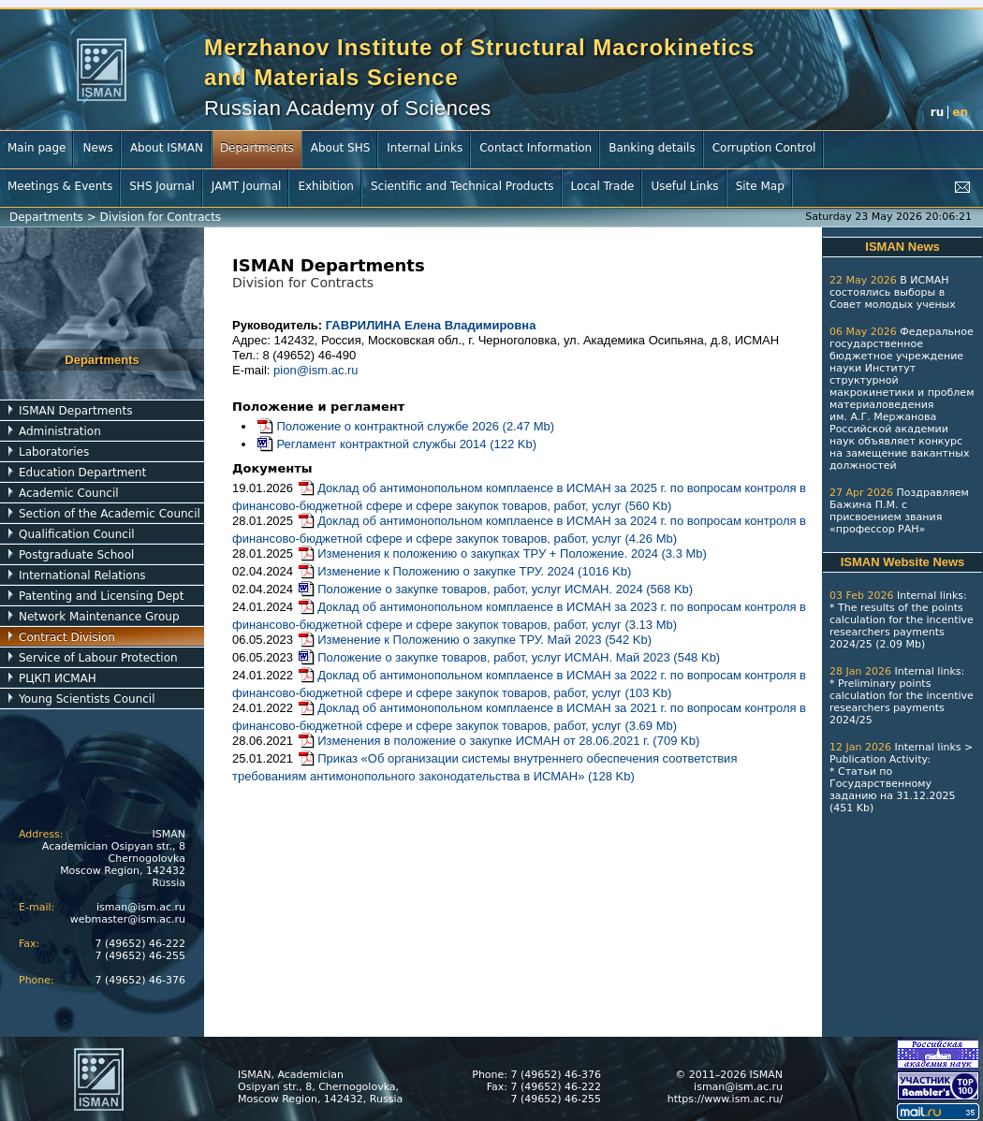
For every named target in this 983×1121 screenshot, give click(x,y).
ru (937, 112)
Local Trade (603, 186)
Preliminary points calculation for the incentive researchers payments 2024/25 (901, 701)
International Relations (82, 575)
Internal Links (424, 147)
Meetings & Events (59, 186)
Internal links (930, 596)
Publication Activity (878, 759)
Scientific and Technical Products (462, 186)
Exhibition (326, 186)
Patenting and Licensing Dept (101, 596)
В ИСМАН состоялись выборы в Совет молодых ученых (892, 292)
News (97, 147)
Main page (36, 147)
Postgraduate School (76, 554)
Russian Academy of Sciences (348, 108)
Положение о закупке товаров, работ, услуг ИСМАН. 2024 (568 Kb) (495, 589)
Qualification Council (77, 534)
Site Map (760, 186)
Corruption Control (764, 147)
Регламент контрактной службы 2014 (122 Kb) (396, 444)
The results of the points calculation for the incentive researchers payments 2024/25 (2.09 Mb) (901, 626)
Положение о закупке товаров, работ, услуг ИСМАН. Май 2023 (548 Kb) (508, 657)
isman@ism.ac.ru (140, 907)
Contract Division (67, 637)
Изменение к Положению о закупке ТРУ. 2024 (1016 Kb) (464, 571)
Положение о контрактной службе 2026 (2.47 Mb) (405, 426)
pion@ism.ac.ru (316, 370)
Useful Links (684, 186)
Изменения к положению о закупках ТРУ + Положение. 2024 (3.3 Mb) (502, 553)
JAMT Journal (247, 186)
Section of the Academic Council (109, 513)
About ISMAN (166, 147)
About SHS (341, 147)
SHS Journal (162, 186)
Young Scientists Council (87, 699)
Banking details (652, 147)
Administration (60, 431)
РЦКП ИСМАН (57, 678)
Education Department (82, 472)
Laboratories (54, 452)
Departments (257, 147)
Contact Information (535, 147)
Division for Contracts (161, 217)
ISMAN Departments (75, 410)
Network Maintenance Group (99, 616)
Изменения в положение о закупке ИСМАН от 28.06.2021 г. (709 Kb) (498, 741)
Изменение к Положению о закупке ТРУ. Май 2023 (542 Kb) (474, 640)
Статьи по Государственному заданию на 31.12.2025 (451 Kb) (892, 789)
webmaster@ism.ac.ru (127, 919)
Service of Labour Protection (98, 657)
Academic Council (69, 493)
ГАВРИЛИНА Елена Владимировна (431, 325)
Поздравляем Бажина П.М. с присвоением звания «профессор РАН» (899, 511)
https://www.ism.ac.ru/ (725, 1099)
